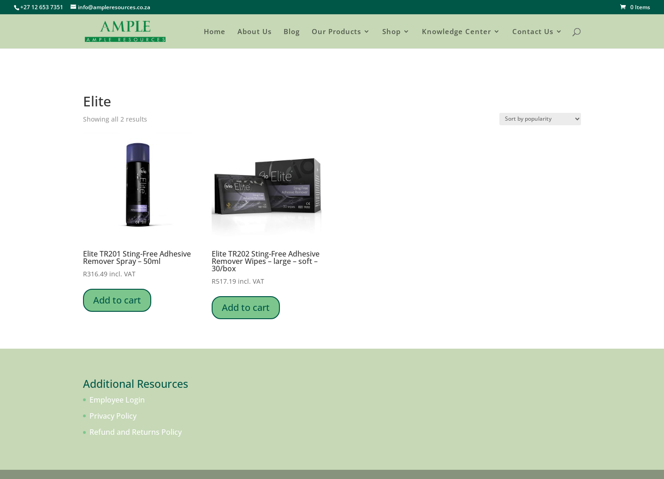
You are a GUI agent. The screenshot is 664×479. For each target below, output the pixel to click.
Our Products (336, 32)
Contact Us (532, 32)
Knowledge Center (456, 32)
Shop (391, 32)
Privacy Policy (112, 416)
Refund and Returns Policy (135, 432)
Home (214, 32)
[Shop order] (540, 119)
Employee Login (117, 400)
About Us (254, 32)
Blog (292, 32)
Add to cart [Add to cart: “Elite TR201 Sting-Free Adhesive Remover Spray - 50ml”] (117, 300)
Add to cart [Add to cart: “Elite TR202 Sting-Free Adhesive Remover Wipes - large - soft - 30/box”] (246, 307)
